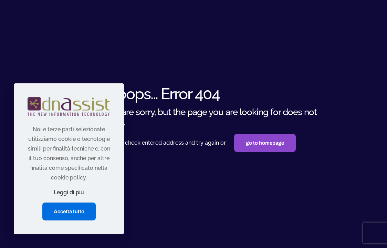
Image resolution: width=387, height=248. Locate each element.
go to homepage (265, 143)
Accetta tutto (69, 211)
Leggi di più (69, 192)
